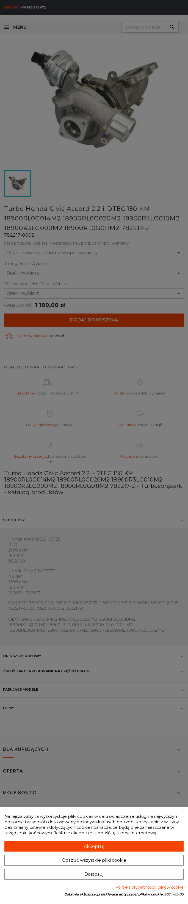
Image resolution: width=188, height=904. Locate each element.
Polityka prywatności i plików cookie (149, 887)
